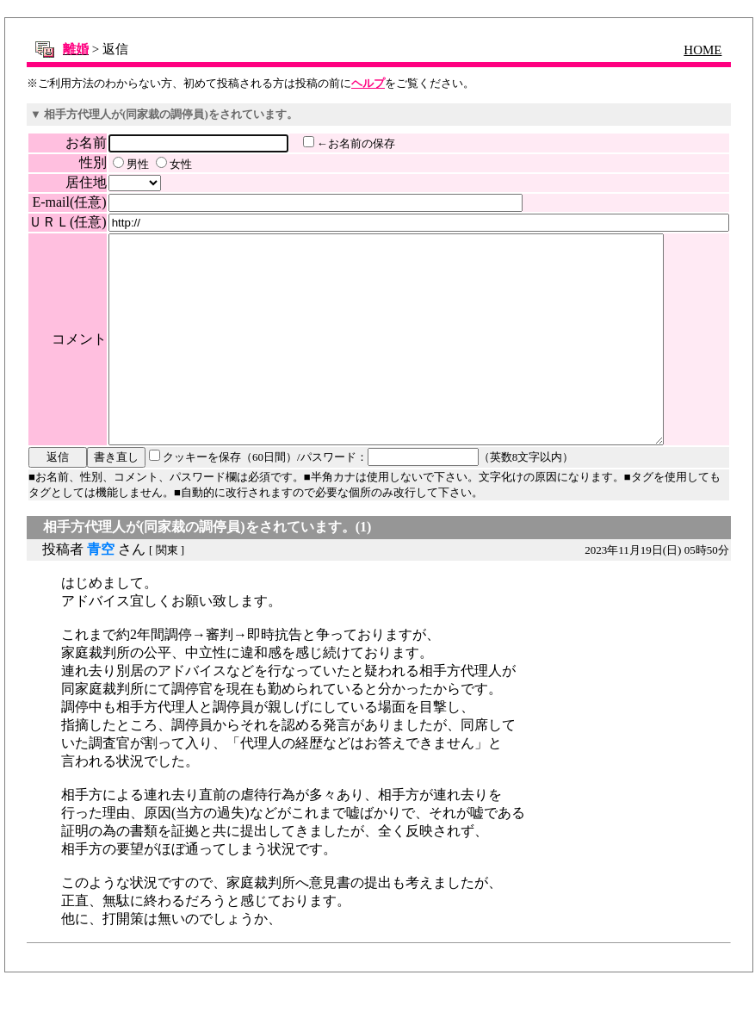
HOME (704, 50)
